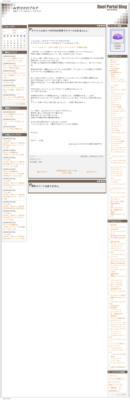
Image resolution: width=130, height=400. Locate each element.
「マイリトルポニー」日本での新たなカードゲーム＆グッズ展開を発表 (59, 47)
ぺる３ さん (113, 376)
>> (25, 31)
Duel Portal (6, 1)
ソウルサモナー (115, 105)
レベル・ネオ (115, 361)
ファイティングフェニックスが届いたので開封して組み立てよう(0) (13, 90)
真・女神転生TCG (116, 210)
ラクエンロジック (116, 171)
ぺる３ (5, 141)
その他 (112, 77)
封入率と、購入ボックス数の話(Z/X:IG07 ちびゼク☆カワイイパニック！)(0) (14, 185)
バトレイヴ (114, 128)
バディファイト (115, 124)
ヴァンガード (115, 199)
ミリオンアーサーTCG (118, 160)
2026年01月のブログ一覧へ (67, 171)
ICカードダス (115, 64)
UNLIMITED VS (115, 72)
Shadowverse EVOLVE (118, 236)
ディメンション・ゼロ (118, 322)
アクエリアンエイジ (117, 79)
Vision (112, 75)
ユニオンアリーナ (116, 169)
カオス (112, 87)
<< (4, 31)
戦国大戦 (113, 316)
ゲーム (112, 92)
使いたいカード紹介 (117, 201)
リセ (111, 178)
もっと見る (20, 104)
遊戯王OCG (114, 274)
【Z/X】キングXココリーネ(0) (13, 155)
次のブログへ (91, 172)
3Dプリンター (115, 60)
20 (11, 45)
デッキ (112, 115)
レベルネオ (114, 182)
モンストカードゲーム (118, 167)
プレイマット (115, 145)
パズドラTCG (115, 130)
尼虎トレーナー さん (116, 385)
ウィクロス (114, 85)
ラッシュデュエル (116, 175)
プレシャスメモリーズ (118, 148)
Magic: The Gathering (117, 263)
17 (24, 43)
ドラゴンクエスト (116, 120)
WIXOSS (113, 225)
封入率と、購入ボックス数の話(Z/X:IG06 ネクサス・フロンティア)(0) (14, 197)
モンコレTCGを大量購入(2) (12, 129)
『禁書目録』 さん (115, 388)
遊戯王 (112, 212)
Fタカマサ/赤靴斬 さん (116, 379)
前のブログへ (42, 172)
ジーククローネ (115, 98)
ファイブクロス (115, 139)
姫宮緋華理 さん (114, 391)
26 (8, 48)
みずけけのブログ (25, 8)
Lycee (112, 356)
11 (4, 43)
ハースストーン (115, 333)
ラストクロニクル (116, 173)
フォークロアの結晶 (117, 141)
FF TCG (113, 62)
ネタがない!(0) (8, 82)
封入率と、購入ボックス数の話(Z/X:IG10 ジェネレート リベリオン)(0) (13, 145)
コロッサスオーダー (117, 94)
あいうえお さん (114, 382)
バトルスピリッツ (116, 126)
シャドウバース (115, 96)
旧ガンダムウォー (116, 208)
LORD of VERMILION (117, 367)
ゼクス (112, 103)
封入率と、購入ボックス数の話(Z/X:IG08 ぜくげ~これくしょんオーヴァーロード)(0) (14, 164)
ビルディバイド (115, 137)
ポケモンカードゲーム (118, 150)
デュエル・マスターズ (118, 244)
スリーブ (113, 100)
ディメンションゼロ (117, 109)
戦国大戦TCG (115, 203)
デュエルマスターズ (117, 118)
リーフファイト (115, 180)
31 (24, 48)
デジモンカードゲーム (118, 325)
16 (21, 43)
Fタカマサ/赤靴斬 (9, 152)
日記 (111, 206)
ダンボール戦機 (115, 107)
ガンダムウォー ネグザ (118, 90)
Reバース (113, 66)
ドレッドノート (115, 122)
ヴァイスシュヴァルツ (118, 197)
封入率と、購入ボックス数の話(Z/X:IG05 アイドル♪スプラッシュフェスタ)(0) (14, 217)
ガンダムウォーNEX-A (118, 295)
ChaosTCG (114, 229)
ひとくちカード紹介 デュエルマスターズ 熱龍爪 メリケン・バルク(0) (14, 75)
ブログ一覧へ (67, 173)
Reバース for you (116, 285)
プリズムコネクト (116, 143)
